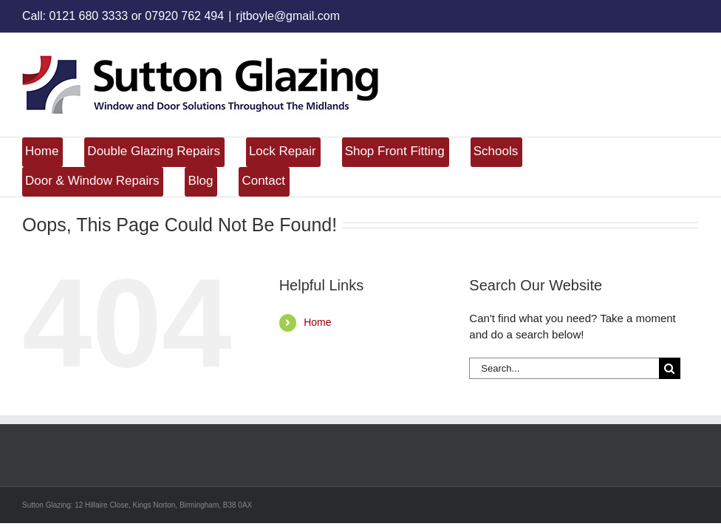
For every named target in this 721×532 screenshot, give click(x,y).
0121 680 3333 (88, 16)
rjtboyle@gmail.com (288, 16)
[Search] (669, 368)
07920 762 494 (184, 16)
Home (317, 322)
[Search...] (563, 368)
